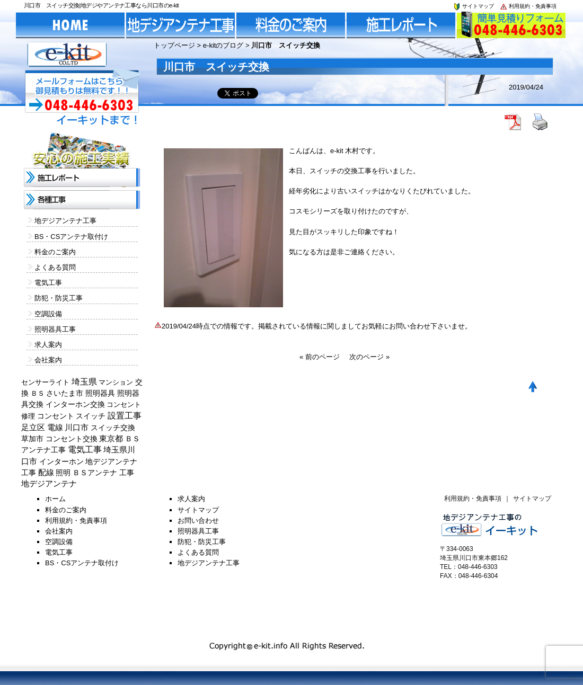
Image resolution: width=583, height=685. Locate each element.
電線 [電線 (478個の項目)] (55, 427)
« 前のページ (319, 357)
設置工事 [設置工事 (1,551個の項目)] (125, 415)
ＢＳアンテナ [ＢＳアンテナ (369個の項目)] (95, 472)
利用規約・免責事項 (527, 6)
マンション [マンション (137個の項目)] (116, 382)
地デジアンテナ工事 (65, 221)
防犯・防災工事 (58, 298)
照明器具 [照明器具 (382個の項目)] (100, 393)
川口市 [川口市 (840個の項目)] (77, 427)
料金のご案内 (55, 252)
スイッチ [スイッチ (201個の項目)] (90, 416)
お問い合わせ (198, 520)
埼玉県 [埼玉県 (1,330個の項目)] (84, 381)
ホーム (55, 499)
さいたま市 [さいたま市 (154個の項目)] (64, 393)
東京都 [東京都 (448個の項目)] (111, 438)
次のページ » (369, 357)
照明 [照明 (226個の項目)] (63, 472)
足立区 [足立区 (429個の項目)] (33, 427)
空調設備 (48, 314)
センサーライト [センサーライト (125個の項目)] (45, 382)
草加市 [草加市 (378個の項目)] (32, 438)
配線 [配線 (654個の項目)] (46, 472)
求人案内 (48, 345)
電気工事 (48, 283)
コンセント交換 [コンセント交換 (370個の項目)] (72, 438)
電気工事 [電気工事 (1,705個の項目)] (85, 449)
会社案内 (48, 360)
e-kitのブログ (223, 45)
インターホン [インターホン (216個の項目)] (61, 461)
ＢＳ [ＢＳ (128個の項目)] (38, 393)
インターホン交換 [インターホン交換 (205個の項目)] (75, 404)
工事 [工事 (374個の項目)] (126, 472)
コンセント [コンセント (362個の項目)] (55, 416)
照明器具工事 (55, 329)
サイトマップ (473, 6)
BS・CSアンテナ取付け (71, 237)
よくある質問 (55, 267)
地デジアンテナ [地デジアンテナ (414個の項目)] (49, 483)
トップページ (174, 45)
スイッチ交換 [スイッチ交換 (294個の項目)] (113, 427)
